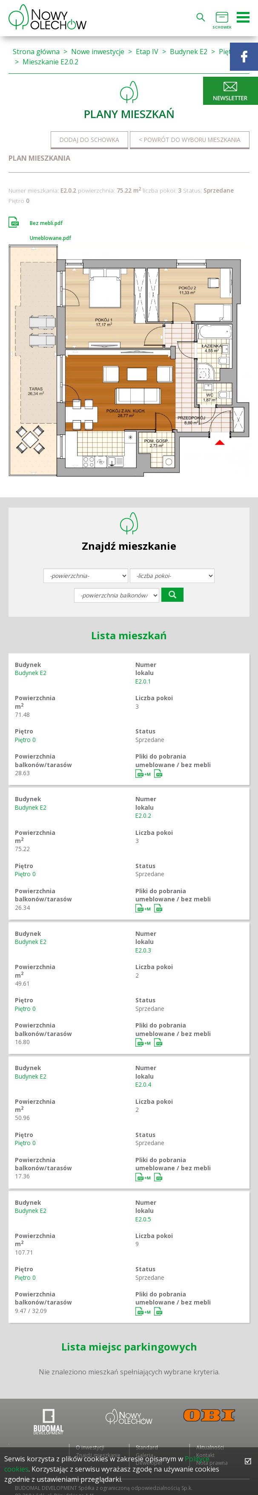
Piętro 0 (25, 740)
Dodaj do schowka (89, 140)
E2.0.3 (143, 950)
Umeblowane (143, 773)
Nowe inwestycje (97, 51)
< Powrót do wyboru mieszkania (190, 140)
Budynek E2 (188, 51)
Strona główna (36, 51)
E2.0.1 (143, 681)
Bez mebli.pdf (46, 223)
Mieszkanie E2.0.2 (50, 61)
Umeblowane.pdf (50, 238)
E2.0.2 (143, 815)
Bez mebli (158, 773)
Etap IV (147, 51)
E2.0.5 (143, 1219)
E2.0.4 (143, 1084)
